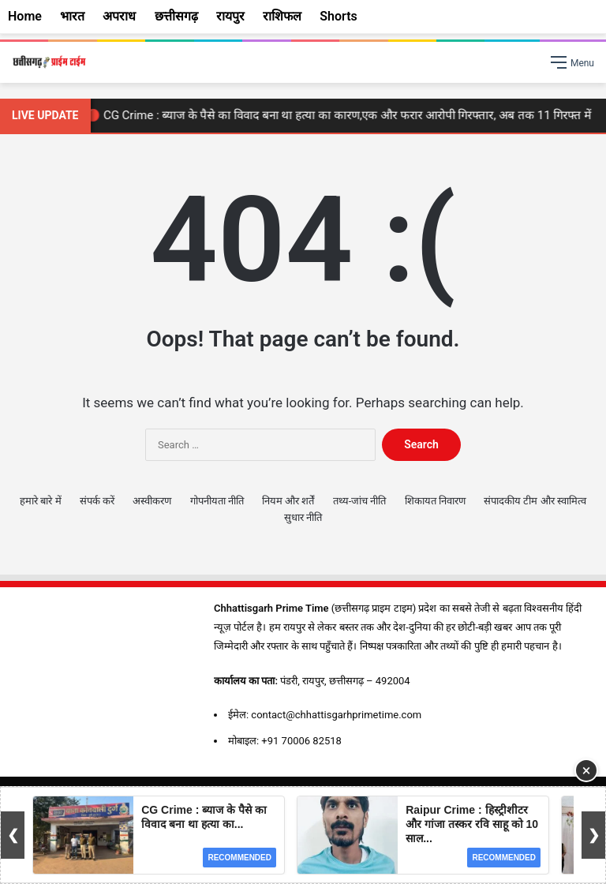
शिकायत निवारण (435, 501)
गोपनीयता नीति (217, 501)
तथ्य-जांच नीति (360, 501)
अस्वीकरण (152, 501)
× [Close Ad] (586, 770)
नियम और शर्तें (288, 501)
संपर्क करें (97, 501)
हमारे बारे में (40, 501)
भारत (72, 16)
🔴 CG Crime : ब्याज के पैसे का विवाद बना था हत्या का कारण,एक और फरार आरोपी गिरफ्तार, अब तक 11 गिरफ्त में (341, 115)
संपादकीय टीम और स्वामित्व (535, 501)
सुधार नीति (303, 517)
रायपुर (230, 16)
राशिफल (282, 16)
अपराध (119, 16)
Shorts (338, 16)
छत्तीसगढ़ (176, 16)
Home (25, 16)
